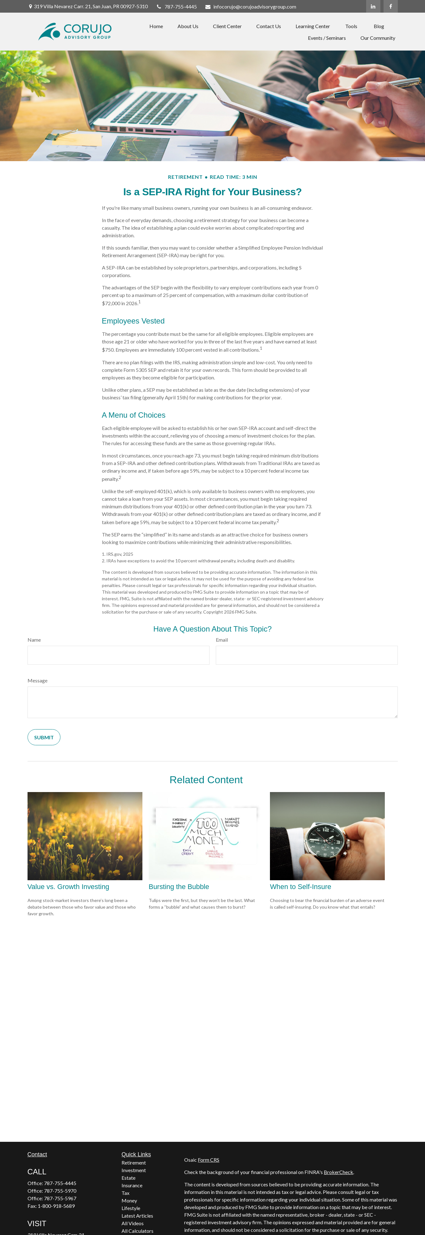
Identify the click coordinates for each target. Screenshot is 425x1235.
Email (222, 640)
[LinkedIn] (373, 6)
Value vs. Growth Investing (68, 887)
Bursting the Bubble (179, 887)
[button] (156, 26)
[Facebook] (391, 6)
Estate (128, 1178)
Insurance (132, 1185)
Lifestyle (131, 1208)
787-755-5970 (60, 1191)
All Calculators (137, 1231)
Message (37, 680)
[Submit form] (44, 737)
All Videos (133, 1223)
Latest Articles (137, 1216)
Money (129, 1200)
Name (34, 640)
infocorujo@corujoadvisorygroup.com (251, 6)
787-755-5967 (60, 1198)
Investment (134, 1170)
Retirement (134, 1162)
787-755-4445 (176, 6)
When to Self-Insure (300, 887)
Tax (125, 1193)
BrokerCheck (338, 1172)
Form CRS (208, 1160)
